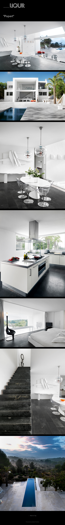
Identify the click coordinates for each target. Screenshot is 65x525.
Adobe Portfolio (35, 522)
